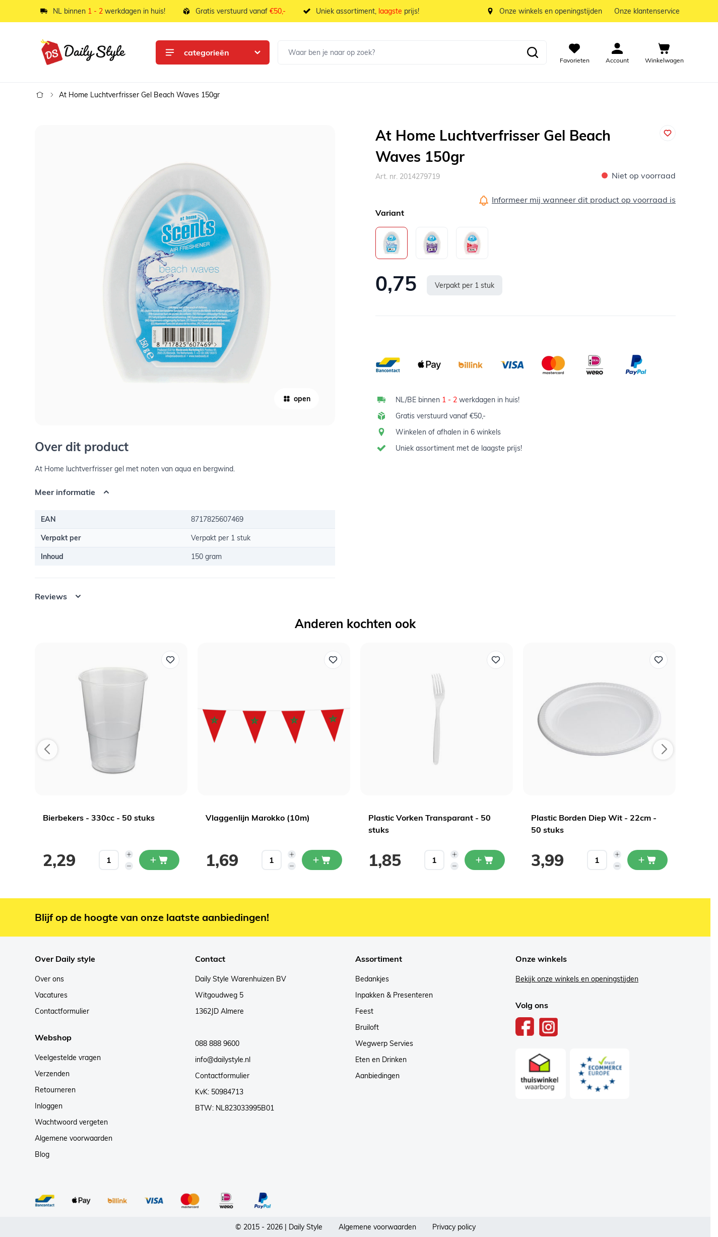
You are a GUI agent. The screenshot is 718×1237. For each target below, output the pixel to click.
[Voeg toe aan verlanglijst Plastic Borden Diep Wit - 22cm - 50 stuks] (658, 660)
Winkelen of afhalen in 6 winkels (448, 432)
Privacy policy (454, 1226)
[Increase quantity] (129, 854)
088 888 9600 (217, 1043)
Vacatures (51, 995)
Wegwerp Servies (384, 1043)
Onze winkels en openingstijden (550, 11)
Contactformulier (62, 1011)
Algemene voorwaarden (73, 1138)
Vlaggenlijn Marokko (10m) (258, 818)
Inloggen (48, 1105)
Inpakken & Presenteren (394, 995)
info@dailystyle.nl (222, 1059)
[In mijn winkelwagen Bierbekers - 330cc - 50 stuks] (159, 860)
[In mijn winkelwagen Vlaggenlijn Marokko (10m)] (322, 860)
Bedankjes (372, 978)
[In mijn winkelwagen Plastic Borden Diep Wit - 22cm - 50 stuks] (647, 860)
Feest (364, 1011)
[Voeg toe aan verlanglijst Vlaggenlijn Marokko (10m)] (333, 660)
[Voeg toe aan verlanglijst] (668, 133)
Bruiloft (367, 1027)
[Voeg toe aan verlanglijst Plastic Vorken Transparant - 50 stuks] (496, 660)
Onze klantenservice (647, 11)
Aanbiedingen (377, 1075)
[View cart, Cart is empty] (664, 52)
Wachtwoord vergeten (71, 1122)
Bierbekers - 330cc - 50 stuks (99, 818)
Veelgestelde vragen (68, 1057)
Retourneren (55, 1089)
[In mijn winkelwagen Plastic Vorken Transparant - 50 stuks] (485, 860)
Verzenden (52, 1073)
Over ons (49, 978)
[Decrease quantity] (129, 866)
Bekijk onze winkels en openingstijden (576, 978)
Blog (42, 1154)
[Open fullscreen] (185, 275)
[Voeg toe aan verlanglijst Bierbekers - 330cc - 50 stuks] (170, 660)
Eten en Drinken (381, 1059)
